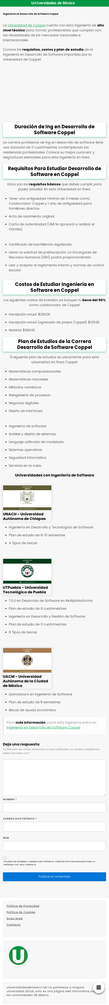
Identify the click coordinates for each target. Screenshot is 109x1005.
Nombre (10, 799)
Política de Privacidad (23, 906)
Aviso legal (15, 918)
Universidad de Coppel (27, 25)
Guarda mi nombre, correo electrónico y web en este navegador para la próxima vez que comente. (49, 863)
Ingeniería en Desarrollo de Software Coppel (43, 727)
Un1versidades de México (53, 3)
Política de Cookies (21, 912)
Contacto (14, 924)
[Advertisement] (54, 92)
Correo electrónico (20, 818)
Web (6, 838)
